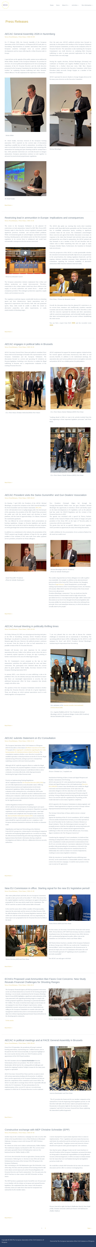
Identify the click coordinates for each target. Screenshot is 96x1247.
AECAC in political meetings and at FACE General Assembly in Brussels (43, 1040)
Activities (74, 5)
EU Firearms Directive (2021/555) (33, 782)
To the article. (10, 1020)
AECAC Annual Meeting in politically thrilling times (32, 626)
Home (52, 5)
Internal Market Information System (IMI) (20, 816)
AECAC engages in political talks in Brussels (29, 344)
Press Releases (13, 37)
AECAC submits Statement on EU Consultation (30, 738)
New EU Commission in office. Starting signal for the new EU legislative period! (47, 888)
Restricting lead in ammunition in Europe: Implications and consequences (44, 217)
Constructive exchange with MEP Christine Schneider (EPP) (37, 1129)
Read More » (8, 205)
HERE (73, 323)
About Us (65, 5)
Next (89, 1228)
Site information (86, 5)
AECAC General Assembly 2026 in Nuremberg (30, 34)
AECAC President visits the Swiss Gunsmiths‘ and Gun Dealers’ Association (46, 495)
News (58, 5)
